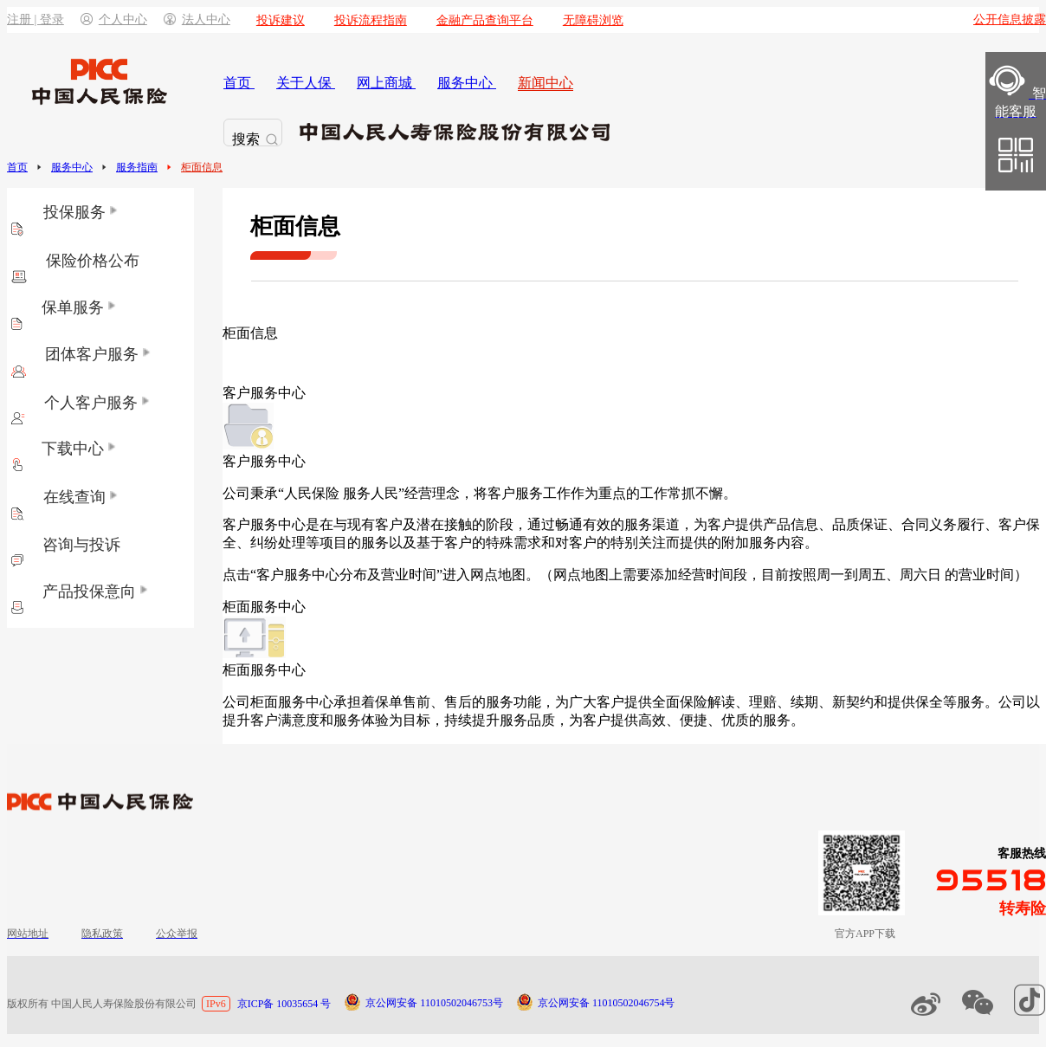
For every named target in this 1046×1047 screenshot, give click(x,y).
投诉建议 (280, 20)
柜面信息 (202, 167)
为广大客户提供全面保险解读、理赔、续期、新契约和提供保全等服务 (770, 702)
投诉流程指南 (370, 20)
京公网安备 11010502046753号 (434, 1003)
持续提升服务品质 (499, 720)
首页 (17, 167)
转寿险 (1022, 908)
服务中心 (72, 167)
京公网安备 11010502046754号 (606, 1003)
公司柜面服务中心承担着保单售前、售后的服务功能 (382, 702)
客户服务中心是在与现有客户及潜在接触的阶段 (368, 524)
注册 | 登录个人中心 (77, 19)
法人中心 (197, 19)
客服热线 (1022, 853)
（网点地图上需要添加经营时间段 (643, 574)
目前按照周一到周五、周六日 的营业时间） (894, 574)
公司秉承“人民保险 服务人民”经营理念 (341, 493)
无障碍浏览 (593, 20)
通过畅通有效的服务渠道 (603, 524)
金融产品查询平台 (484, 20)
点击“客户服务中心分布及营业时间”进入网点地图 (374, 574)
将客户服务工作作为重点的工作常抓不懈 (598, 493)
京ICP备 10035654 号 (284, 1004)
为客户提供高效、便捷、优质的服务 (680, 720)
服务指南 (137, 167)
